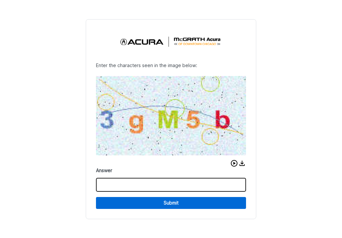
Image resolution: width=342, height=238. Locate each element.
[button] (234, 163)
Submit (171, 203)
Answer (104, 170)
